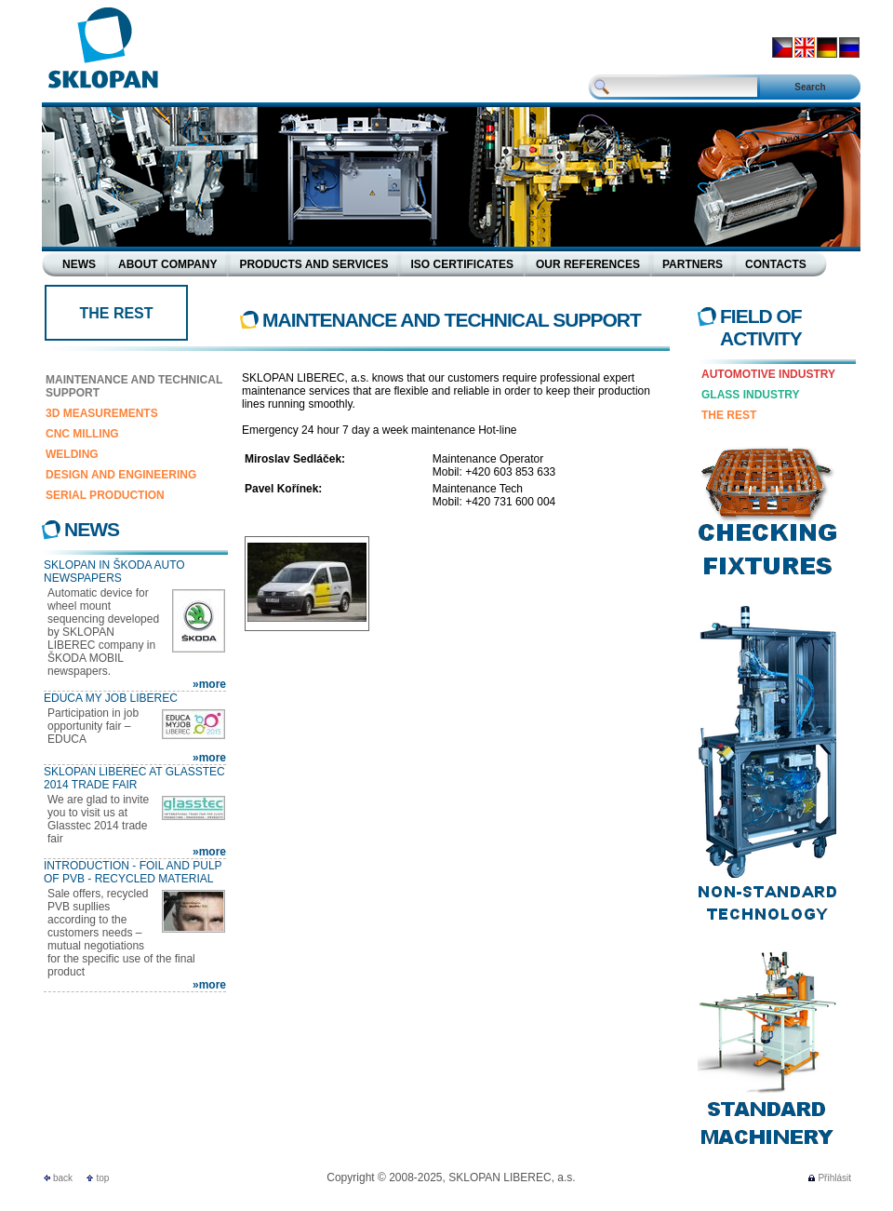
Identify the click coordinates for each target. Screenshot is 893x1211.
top (102, 1178)
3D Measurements (102, 413)
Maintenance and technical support (134, 386)
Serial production (105, 495)
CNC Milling (82, 433)
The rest (728, 415)
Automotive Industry (768, 374)
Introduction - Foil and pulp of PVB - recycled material (132, 872)
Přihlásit (834, 1178)
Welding (72, 454)
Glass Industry (750, 394)
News (91, 529)
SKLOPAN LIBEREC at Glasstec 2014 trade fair (134, 778)
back (63, 1178)
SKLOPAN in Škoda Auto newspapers (114, 571)
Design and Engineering (121, 474)
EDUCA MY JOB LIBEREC (111, 698)
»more (209, 684)
